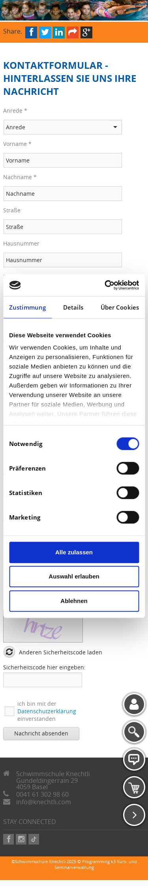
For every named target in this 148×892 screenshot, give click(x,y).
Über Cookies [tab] (120, 307)
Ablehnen (73, 600)
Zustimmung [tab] (27, 307)
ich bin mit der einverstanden (46, 711)
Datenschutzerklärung (46, 711)
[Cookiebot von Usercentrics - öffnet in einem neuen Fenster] (105, 285)
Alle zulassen (74, 552)
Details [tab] (73, 307)
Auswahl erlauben (74, 576)
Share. (12, 30)
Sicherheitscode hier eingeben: (44, 667)
